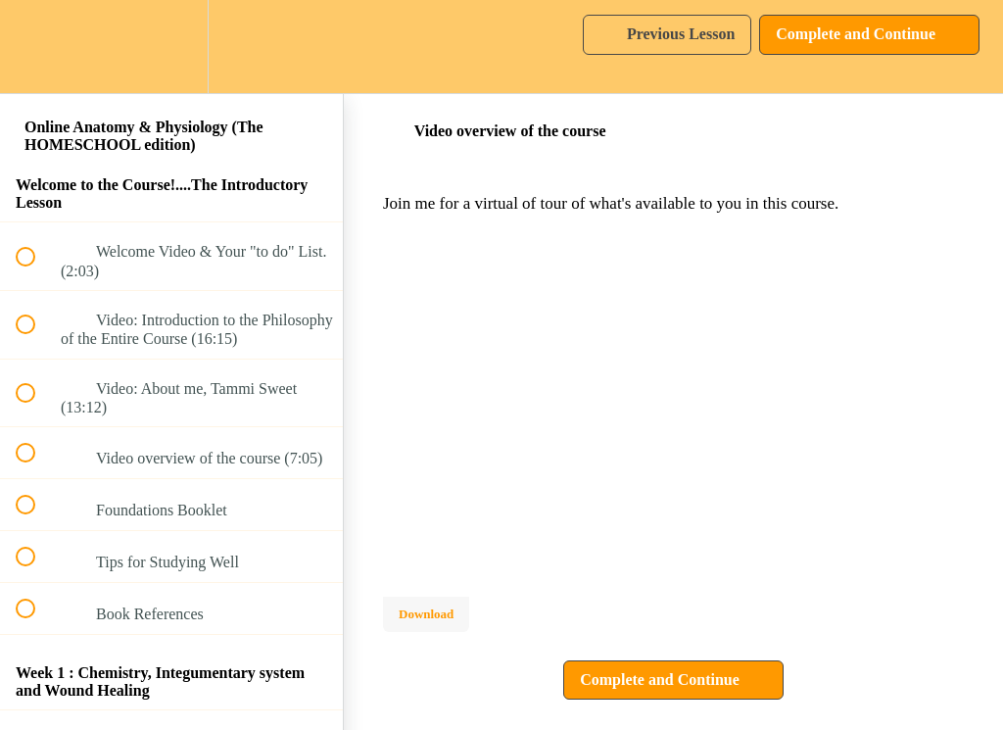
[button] (36, 46)
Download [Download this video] (426, 614)
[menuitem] (171, 46)
